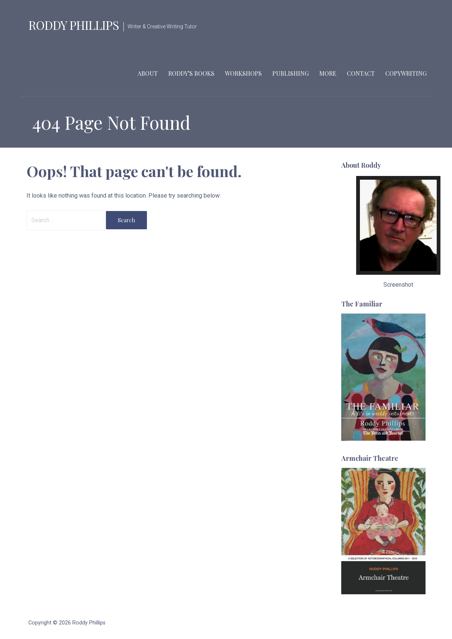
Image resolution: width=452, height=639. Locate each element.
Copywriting (406, 73)
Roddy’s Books (191, 73)
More (327, 73)
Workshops (243, 73)
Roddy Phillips (73, 25)
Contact (361, 73)
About (148, 73)
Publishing (290, 73)
